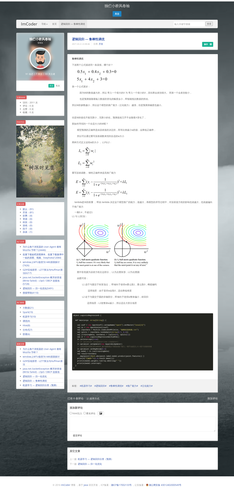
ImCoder (29, 22)
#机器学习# (86, 384)
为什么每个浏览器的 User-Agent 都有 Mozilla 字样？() (42, 247)
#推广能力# (132, 384)
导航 (44, 22)
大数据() (28, 306)
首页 (54, 22)
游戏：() (27, 223)
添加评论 (212, 396)
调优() (26, 319)
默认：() (28, 207)
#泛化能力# (147, 384)
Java (86, 483)
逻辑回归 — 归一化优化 (35, 374)
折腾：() (27, 214)
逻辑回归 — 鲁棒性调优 (73, 22)
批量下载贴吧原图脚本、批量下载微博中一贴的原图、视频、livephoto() (43, 254)
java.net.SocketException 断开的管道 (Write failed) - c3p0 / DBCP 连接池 (42, 369)
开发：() (28, 210)
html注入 (76, 411)
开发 (101, 42)
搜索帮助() (30, 291)
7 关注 (39, 72)
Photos (20, 120)
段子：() (27, 227)
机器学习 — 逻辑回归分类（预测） (40, 383)
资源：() (27, 217)
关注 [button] (51, 84)
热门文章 (20, 240)
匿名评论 (89, 411)
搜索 (209, 22)
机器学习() (29, 315)
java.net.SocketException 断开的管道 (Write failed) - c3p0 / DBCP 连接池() (42, 279)
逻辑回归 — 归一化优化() (38, 286)
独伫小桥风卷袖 (40, 37)
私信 (58, 84)
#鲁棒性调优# (116, 384)
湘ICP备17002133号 (121, 483)
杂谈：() (27, 230)
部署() (26, 332)
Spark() (28, 310)
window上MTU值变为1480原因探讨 (41, 355)
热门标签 (20, 301)
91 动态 (29, 72)
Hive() (26, 323)
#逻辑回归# (100, 384)
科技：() (27, 220)
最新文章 (20, 342)
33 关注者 (50, 72)
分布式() (27, 328)
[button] (117, 12)
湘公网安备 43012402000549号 (165, 483)
